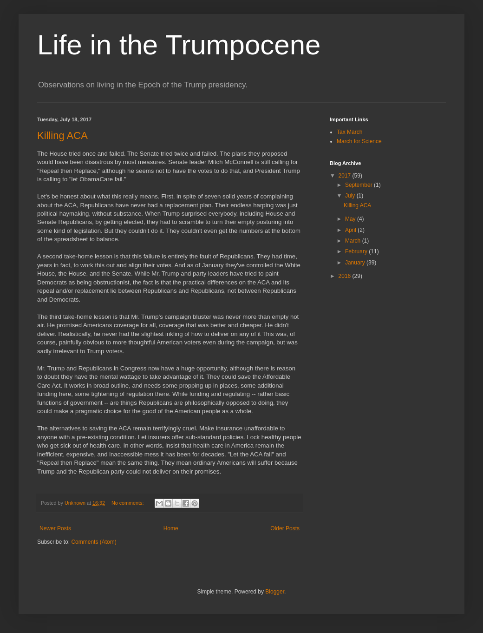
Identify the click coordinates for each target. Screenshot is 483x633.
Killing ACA (62, 135)
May (351, 219)
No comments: (128, 503)
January (355, 262)
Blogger (274, 591)
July (351, 195)
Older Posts (285, 528)
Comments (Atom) (93, 542)
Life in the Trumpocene (178, 44)
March (353, 240)
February (357, 251)
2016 (345, 276)
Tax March (349, 132)
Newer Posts (55, 528)
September (359, 185)
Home (170, 528)
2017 (345, 175)
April (351, 230)
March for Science (359, 141)
